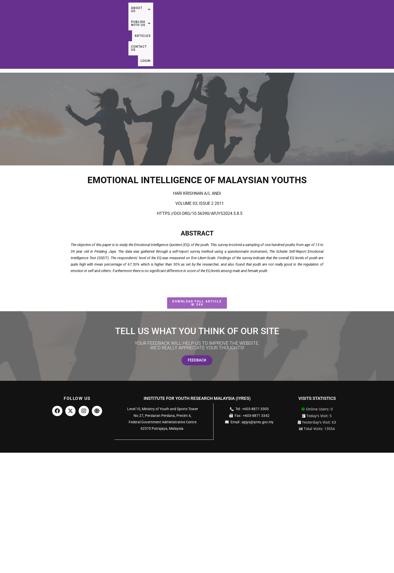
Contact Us (354, 15)
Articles (327, 15)
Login (378, 15)
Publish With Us (293, 15)
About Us (256, 15)
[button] (256, 15)
